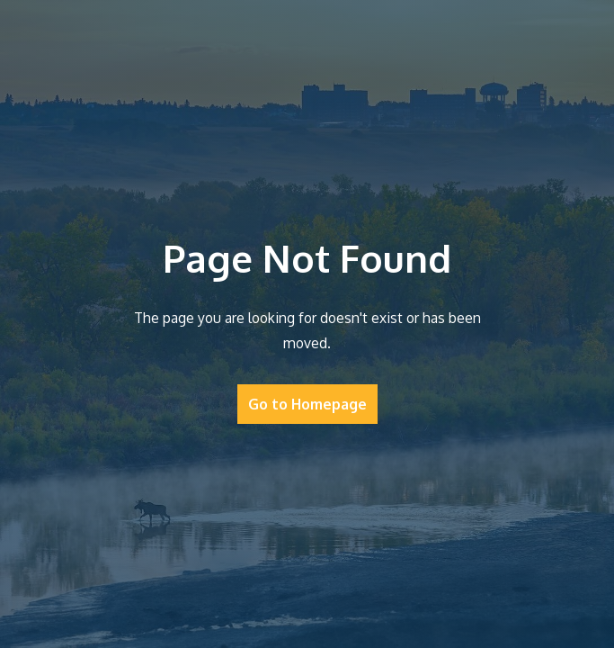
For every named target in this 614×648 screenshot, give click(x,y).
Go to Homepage (307, 404)
